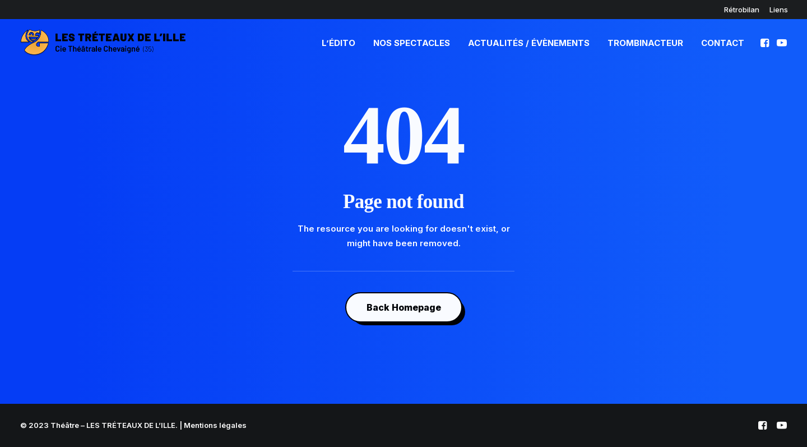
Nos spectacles (411, 43)
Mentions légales (215, 425)
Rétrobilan (741, 9)
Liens (778, 9)
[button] (766, 42)
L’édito (338, 43)
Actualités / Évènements (529, 43)
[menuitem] (741, 9)
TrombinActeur (645, 43)
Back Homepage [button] (404, 307)
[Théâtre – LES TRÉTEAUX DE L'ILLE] (103, 42)
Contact (722, 43)
